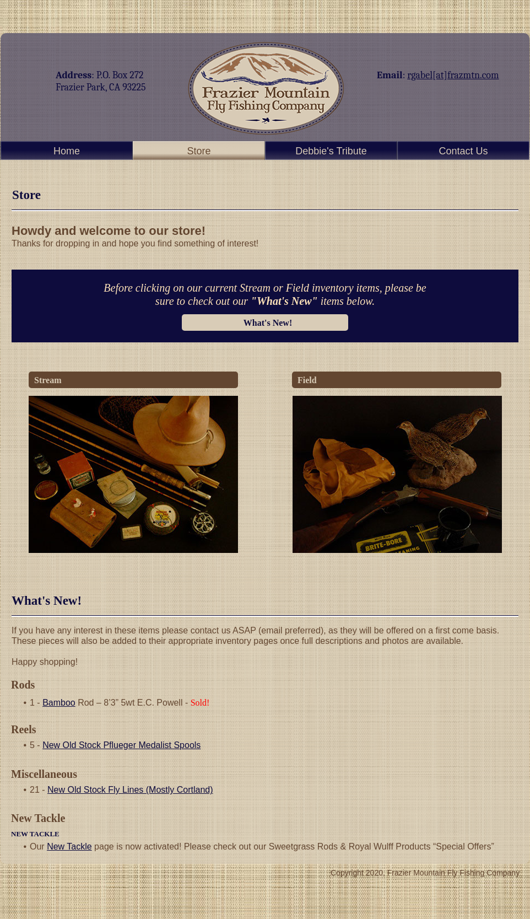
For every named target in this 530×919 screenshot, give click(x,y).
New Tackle (69, 846)
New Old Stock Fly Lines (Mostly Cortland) (130, 789)
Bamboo (58, 702)
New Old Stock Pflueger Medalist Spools (121, 745)
